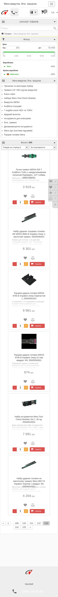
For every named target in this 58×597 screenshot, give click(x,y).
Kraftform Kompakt (13, 106)
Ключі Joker (9, 94)
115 (24, 527)
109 (16, 523)
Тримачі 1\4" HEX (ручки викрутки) (20, 90)
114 (16, 527)
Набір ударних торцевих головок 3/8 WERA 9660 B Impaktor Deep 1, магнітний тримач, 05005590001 (29, 234)
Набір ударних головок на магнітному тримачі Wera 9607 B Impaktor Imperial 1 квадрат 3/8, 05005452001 (29, 481)
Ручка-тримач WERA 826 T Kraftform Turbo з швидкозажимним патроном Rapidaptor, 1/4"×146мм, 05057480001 (29, 172)
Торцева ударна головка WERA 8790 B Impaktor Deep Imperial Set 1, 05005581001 (29, 296)
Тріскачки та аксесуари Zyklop (18, 86)
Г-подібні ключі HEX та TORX (18, 110)
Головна (6, 34)
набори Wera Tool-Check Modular (20, 98)
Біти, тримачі (10, 122)
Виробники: (8, 63)
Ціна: (5, 44)
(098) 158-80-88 (32, 591)
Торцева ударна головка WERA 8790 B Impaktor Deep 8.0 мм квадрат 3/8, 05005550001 (29, 357)
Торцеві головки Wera (14, 134)
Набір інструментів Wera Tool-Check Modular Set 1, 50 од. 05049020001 (29, 419)
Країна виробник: (10, 70)
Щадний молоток (12, 114)
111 (31, 523)
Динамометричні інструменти (18, 126)
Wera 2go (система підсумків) (18, 130)
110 (24, 523)
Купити (35, 202)
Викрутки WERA (12, 102)
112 (39, 523)
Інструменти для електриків (17, 118)
